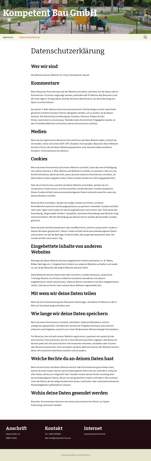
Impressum (8, 37)
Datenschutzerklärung (29, 37)
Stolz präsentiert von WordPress (75, 455)
